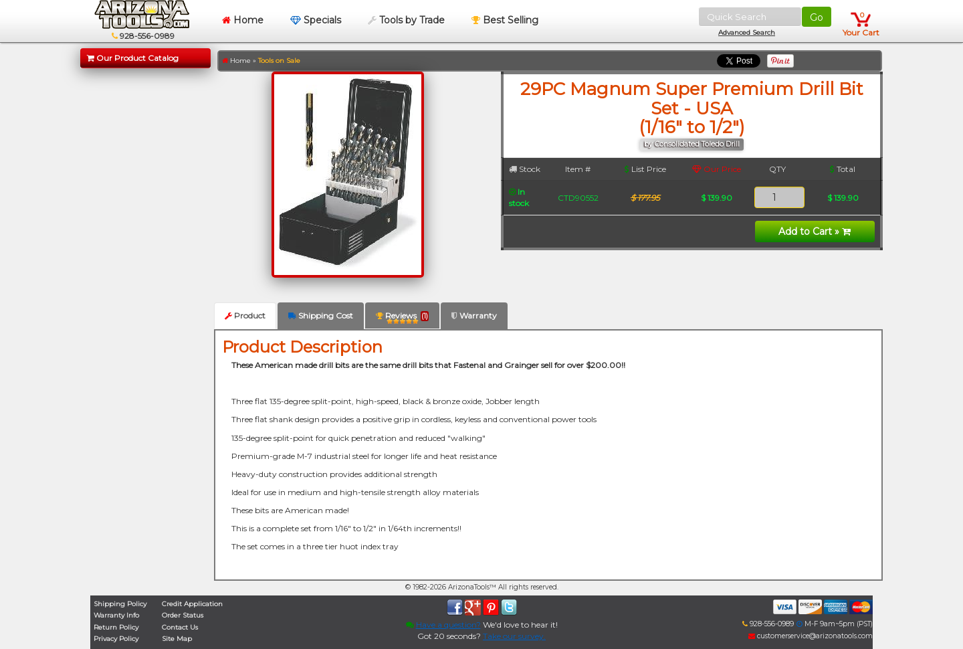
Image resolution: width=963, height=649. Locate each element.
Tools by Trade (406, 20)
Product (245, 315)
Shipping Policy (120, 603)
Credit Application (192, 603)
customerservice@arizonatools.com (810, 636)
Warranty (474, 315)
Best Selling (504, 20)
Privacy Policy (116, 638)
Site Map (177, 638)
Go (816, 17)
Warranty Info (116, 615)
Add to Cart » (814, 231)
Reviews (402, 318)
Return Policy (116, 627)
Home (242, 20)
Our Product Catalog (133, 58)
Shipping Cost (320, 315)
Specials (315, 20)
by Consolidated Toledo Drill (692, 144)
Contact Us (180, 627)
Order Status (182, 615)
